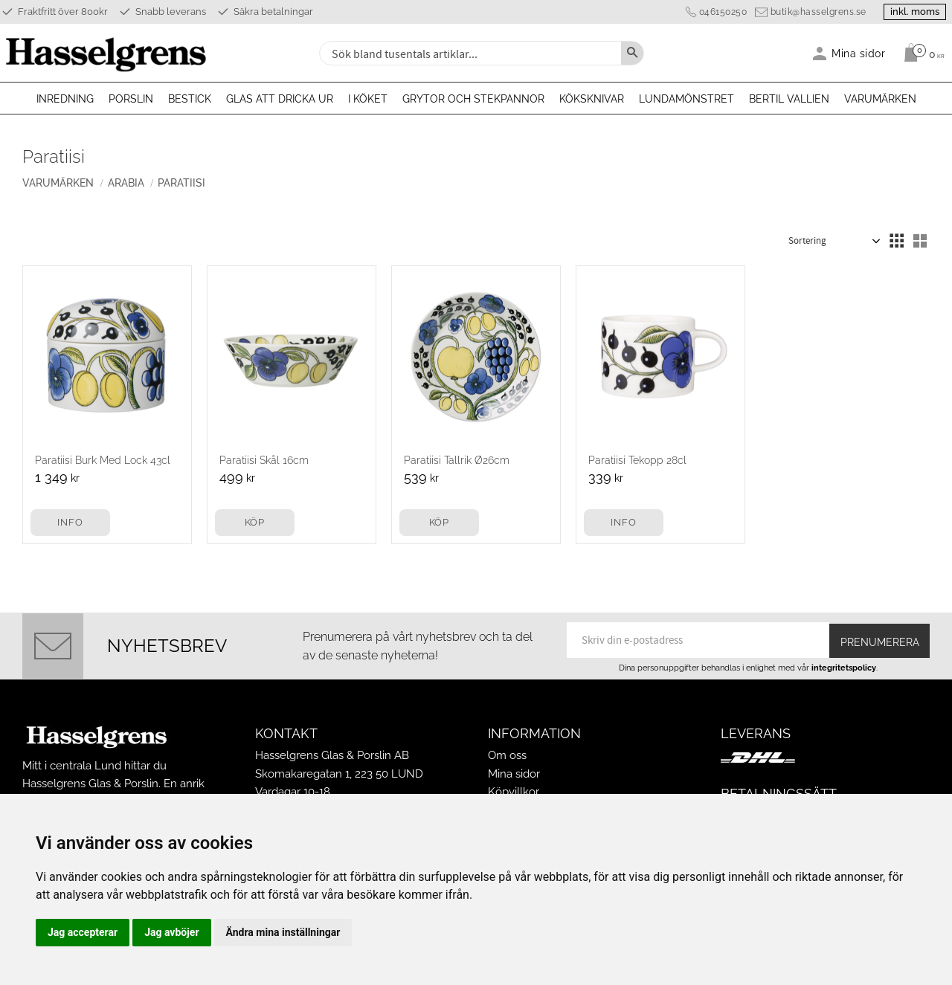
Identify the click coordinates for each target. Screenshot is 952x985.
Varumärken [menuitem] (880, 99)
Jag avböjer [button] (171, 932)
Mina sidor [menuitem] (859, 53)
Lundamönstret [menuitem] (686, 99)
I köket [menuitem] (367, 99)
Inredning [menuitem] (65, 99)
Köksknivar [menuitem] (591, 99)
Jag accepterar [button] (83, 932)
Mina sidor (514, 774)
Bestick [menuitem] (189, 99)
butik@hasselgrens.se (807, 12)
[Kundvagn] (920, 53)
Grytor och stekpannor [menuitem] (473, 99)
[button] (896, 241)
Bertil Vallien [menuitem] (789, 99)
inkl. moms (908, 11)
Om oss (507, 755)
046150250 (711, 12)
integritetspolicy (843, 667)
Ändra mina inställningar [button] (283, 932)
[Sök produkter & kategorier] (468, 53)
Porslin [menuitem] (131, 99)
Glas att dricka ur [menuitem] (279, 99)
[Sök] (632, 53)
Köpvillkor (513, 791)
